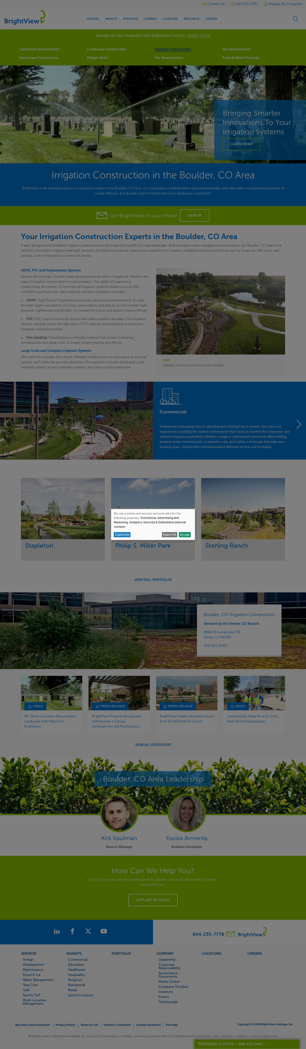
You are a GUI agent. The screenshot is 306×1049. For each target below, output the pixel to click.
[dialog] (153, 524)
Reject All (169, 534)
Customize (122, 534)
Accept (185, 534)
